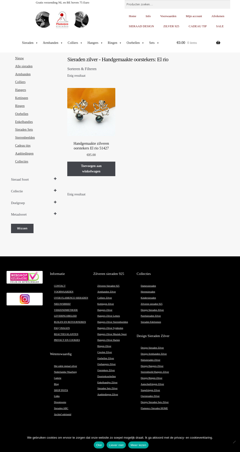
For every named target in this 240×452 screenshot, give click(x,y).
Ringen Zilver (104, 346)
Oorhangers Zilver (106, 364)
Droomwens (60, 402)
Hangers (95, 43)
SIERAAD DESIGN (141, 26)
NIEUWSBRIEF (62, 304)
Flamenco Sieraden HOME (154, 408)
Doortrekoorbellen (106, 376)
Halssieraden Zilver (150, 360)
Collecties (21, 161)
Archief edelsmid (62, 414)
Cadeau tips (23, 145)
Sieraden (30, 43)
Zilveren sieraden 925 (151, 304)
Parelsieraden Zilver (151, 316)
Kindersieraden (148, 297)
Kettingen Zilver (105, 304)
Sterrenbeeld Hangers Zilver (155, 372)
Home (132, 16)
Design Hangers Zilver (152, 366)
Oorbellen (135, 43)
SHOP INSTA (61, 390)
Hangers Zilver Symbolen (110, 328)
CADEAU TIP (198, 26)
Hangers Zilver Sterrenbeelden (112, 322)
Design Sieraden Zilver (152, 310)
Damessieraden (148, 286)
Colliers (75, 43)
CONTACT (59, 286)
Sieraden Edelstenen (151, 322)
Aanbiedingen (24, 153)
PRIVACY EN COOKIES (67, 340)
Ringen (115, 43)
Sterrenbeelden (25, 137)
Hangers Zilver (104, 310)
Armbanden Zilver (106, 291)
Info (148, 16)
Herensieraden (148, 291)
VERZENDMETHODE (66, 310)
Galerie (57, 378)
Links (57, 396)
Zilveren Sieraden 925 (108, 286)
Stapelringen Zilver (150, 390)
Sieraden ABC (61, 408)
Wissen (22, 228)
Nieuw (19, 58)
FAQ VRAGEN (62, 328)
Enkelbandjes (24, 122)
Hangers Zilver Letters (108, 316)
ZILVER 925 (171, 26)
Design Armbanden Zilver (154, 354)
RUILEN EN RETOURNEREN (70, 322)
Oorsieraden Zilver (150, 396)
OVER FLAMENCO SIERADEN (71, 297)
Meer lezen (138, 445)
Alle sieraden (24, 66)
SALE (220, 26)
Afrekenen (217, 16)
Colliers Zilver (104, 297)
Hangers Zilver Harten (108, 340)
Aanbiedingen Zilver (107, 394)
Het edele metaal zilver (65, 366)
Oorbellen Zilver (105, 358)
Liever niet (116, 445)
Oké (99, 445)
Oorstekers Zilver (106, 370)
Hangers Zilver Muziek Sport (112, 334)
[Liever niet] (234, 442)
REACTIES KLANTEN (66, 334)
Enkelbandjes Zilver (107, 382)
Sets (154, 43)
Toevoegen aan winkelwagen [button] (91, 168)
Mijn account (194, 16)
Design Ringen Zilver (151, 378)
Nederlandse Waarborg (65, 372)
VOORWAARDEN (63, 291)
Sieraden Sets (24, 129)
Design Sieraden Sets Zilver (155, 402)
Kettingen (21, 98)
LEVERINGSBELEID (65, 316)
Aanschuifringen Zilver (152, 384)
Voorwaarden (168, 16)
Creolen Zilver (104, 352)
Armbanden (53, 43)
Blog (56, 384)
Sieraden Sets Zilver (107, 388)
